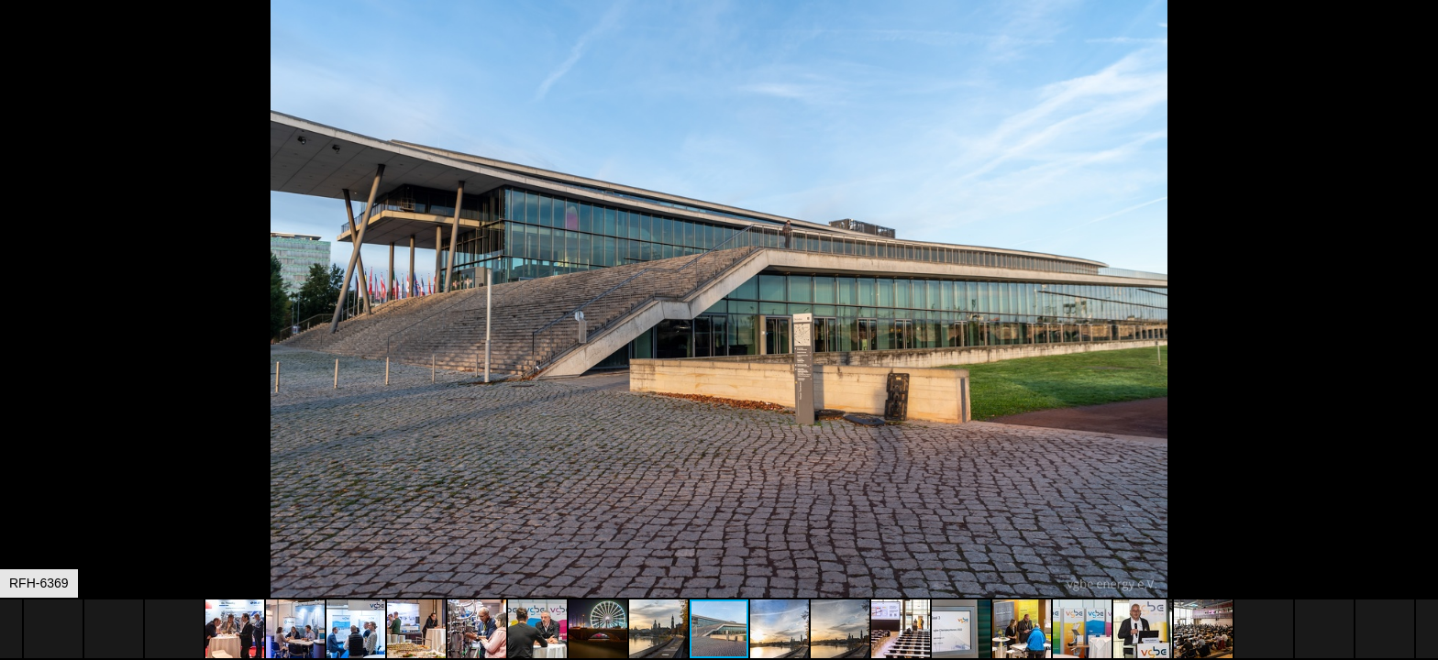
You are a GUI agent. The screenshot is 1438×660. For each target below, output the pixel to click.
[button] (1421, 47)
